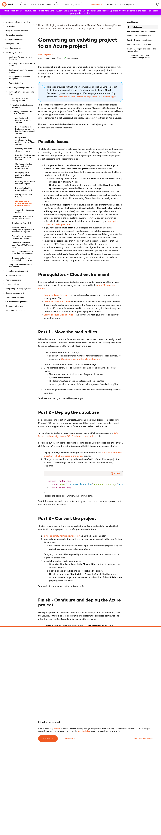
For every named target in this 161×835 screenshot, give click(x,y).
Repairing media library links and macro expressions (142, 56)
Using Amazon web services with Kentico (20, 265)
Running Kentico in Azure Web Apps (22, 106)
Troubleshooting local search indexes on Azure (22, 259)
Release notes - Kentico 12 (16, 310)
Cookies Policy (84, 731)
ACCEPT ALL (48, 738)
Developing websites (14, 35)
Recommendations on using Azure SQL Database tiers (23, 245)
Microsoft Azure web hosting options (20, 99)
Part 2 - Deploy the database (139, 40)
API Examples (127, 4)
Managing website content (16, 271)
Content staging (16, 83)
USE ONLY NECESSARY (143, 738)
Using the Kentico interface (16, 31)
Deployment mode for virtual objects (21, 71)
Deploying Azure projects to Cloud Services (22, 175)
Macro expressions (13, 280)
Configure (69, 738)
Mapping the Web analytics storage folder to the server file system (23, 229)
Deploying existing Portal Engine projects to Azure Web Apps (86, 97)
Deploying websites (13, 52)
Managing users (12, 44)
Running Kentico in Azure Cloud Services (22, 112)
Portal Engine (71, 4)
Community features (14, 306)
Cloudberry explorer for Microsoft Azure (80, 359)
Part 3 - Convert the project (139, 44)
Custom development (14, 293)
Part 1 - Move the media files (139, 36)
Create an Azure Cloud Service (58, 315)
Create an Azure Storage (55, 295)
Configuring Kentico (14, 39)
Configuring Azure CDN (22, 223)
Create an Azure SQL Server (57, 301)
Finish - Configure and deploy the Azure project (141, 50)
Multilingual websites (14, 275)
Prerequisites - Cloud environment (141, 31)
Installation (10, 26)
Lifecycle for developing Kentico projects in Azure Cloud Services (25, 141)
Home (41, 25)
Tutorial (111, 4)
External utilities (12, 284)
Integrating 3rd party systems (18, 288)
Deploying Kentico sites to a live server (20, 58)
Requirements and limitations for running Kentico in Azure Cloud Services (25, 130)
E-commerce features (14, 297)
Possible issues (135, 27)
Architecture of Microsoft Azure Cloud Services (24, 120)
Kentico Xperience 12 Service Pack (38, 4)
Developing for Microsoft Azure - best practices (22, 217)
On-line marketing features (16, 302)
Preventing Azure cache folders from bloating (22, 237)
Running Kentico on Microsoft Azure (21, 93)
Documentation (95, 4)
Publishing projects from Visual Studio (22, 64)
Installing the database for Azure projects (25, 182)
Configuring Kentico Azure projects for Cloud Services (23, 166)
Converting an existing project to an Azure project (23, 203)
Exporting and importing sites (21, 87)
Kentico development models (17, 22)
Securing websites (12, 48)
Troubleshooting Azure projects (24, 211)
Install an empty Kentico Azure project (62, 536)
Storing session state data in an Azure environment (23, 252)
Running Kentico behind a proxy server (19, 77)
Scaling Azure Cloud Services (23, 195)
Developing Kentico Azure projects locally (24, 189)
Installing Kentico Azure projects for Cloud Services (25, 157)
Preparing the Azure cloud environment (23, 150)
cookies (57, 729)
